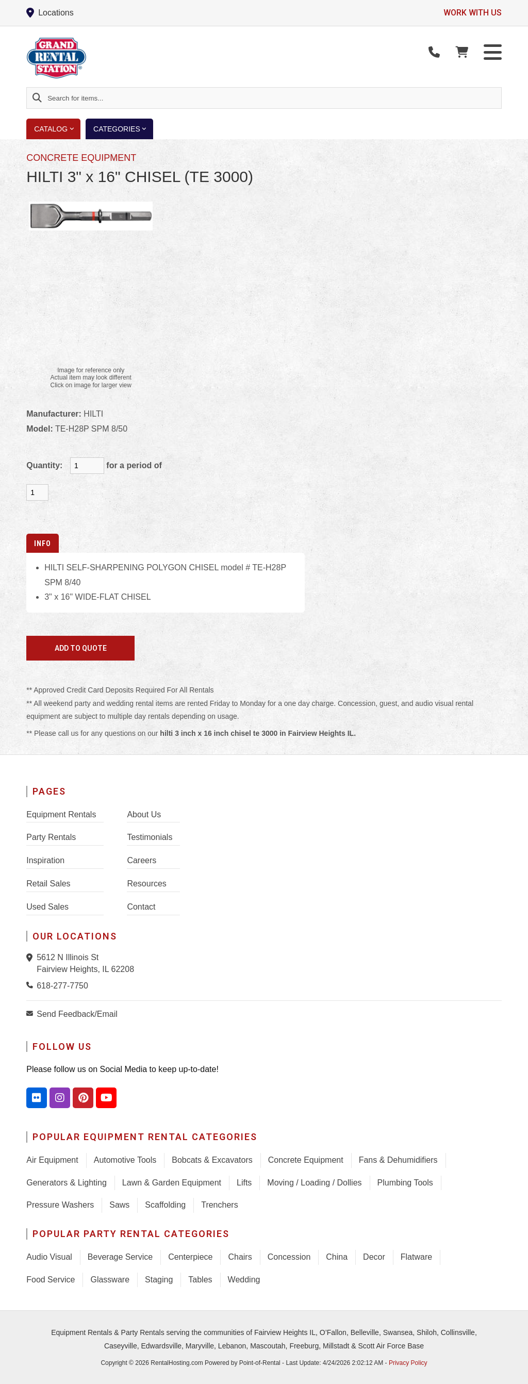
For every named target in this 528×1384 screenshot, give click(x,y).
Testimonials (149, 837)
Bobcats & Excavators (212, 1160)
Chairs (240, 1257)
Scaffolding (165, 1204)
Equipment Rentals (61, 814)
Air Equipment (52, 1160)
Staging (159, 1279)
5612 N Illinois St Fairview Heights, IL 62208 (85, 963)
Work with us (472, 13)
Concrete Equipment (305, 1160)
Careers (141, 860)
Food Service (50, 1279)
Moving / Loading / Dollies (314, 1182)
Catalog (57, 129)
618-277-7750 (62, 985)
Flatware (416, 1257)
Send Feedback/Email (77, 1014)
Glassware (109, 1279)
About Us (144, 814)
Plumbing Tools (405, 1182)
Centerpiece (190, 1257)
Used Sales (47, 906)
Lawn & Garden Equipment (171, 1182)
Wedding (244, 1279)
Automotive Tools (125, 1160)
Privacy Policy (408, 1362)
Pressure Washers (60, 1204)
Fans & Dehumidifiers (398, 1160)
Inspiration (45, 860)
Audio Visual (49, 1257)
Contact (141, 906)
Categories (123, 129)
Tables (200, 1279)
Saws (119, 1204)
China (337, 1257)
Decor (374, 1257)
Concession (289, 1257)
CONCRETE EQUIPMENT (81, 158)
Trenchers (219, 1204)
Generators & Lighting (66, 1182)
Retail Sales (48, 883)
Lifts (244, 1182)
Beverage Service (120, 1257)
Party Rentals (51, 837)
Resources (146, 883)
